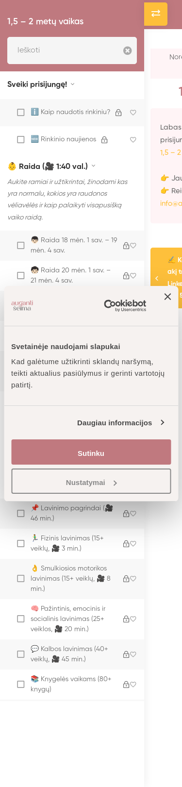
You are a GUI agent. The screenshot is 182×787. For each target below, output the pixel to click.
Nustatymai (91, 482)
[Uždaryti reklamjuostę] (167, 305)
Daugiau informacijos (114, 423)
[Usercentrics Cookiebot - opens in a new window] (108, 306)
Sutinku (91, 453)
